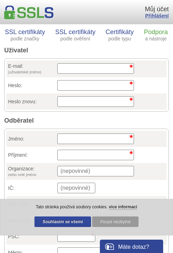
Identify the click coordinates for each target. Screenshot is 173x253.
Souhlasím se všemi (63, 221)
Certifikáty (119, 34)
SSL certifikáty (25, 34)
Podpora (156, 34)
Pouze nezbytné (115, 221)
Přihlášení (157, 16)
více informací (123, 207)
